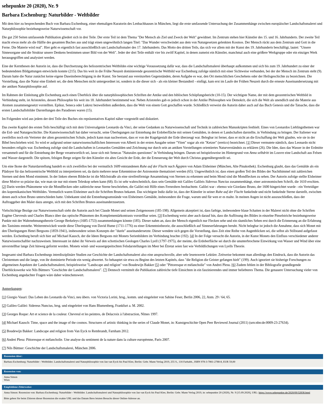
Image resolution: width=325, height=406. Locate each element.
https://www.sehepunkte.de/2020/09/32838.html (284, 392)
